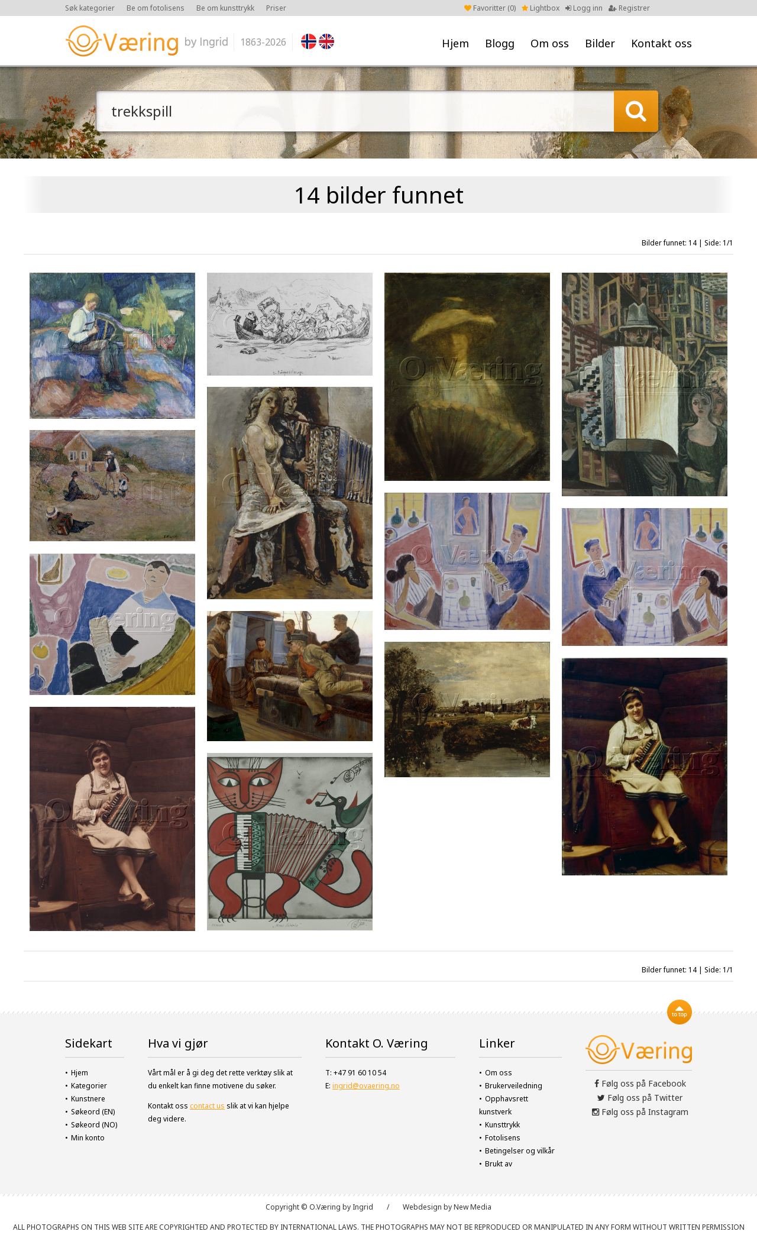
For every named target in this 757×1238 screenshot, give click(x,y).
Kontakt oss (661, 43)
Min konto (88, 1138)
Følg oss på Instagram (640, 1111)
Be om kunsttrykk (225, 8)
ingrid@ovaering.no (366, 1086)
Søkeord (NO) (94, 1125)
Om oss (549, 43)
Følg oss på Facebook (640, 1083)
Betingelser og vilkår (520, 1151)
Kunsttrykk (502, 1125)
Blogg (500, 43)
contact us (207, 1106)
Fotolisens (502, 1138)
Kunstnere (88, 1099)
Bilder (600, 43)
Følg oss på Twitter (639, 1097)
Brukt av (498, 1164)
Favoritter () (490, 8)
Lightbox (540, 8)
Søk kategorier (90, 8)
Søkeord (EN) (93, 1112)
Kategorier (89, 1086)
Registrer (629, 8)
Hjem (455, 43)
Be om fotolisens (156, 8)
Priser (276, 8)
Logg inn (584, 8)
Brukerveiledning (513, 1086)
